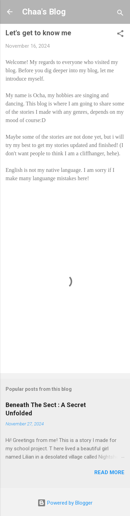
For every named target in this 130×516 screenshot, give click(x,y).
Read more (109, 472)
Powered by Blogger (65, 503)
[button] (120, 34)
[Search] (120, 14)
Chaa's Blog (44, 12)
